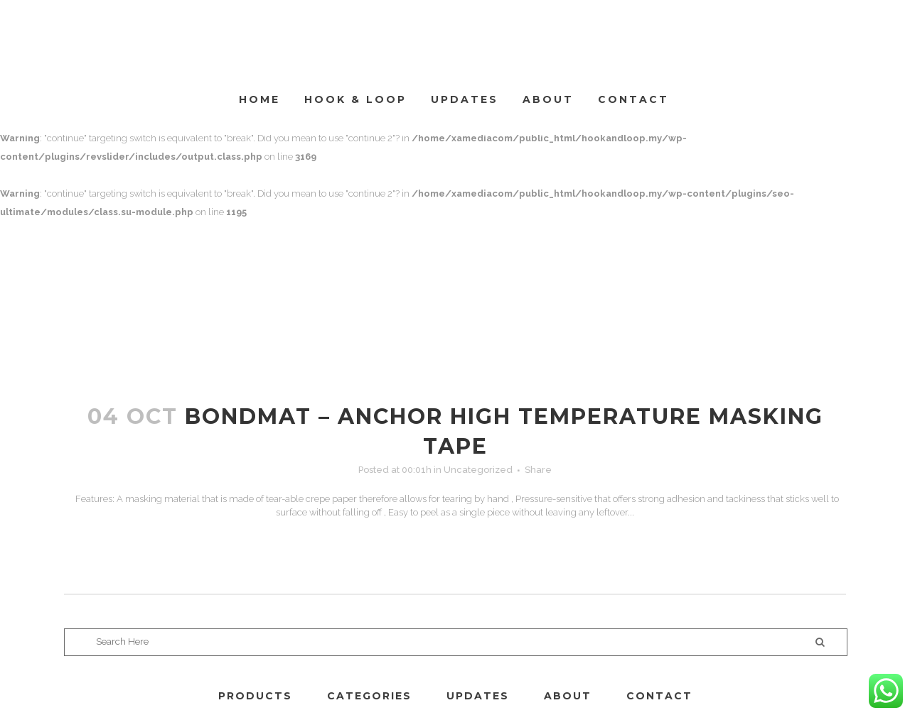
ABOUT (568, 695)
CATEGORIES (369, 695)
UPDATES (477, 695)
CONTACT (659, 695)
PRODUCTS (255, 695)
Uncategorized (478, 469)
